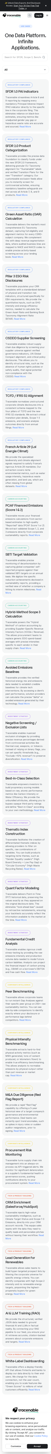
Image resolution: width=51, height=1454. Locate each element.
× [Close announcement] (46, 5)
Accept (37, 1446)
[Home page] (11, 15)
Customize (16, 1446)
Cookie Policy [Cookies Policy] (41, 1435)
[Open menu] (47, 15)
